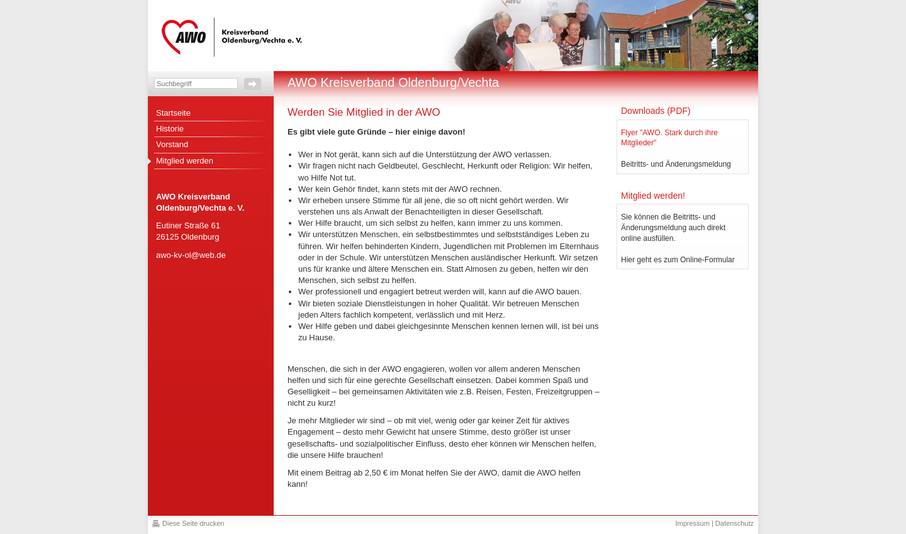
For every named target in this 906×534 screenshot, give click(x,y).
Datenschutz (734, 523)
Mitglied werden (184, 160)
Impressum (692, 523)
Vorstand (172, 144)
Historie (170, 128)
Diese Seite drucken (193, 523)
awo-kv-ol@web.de (191, 255)
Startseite (173, 113)
